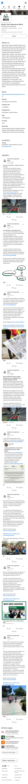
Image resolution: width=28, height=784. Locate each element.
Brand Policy (4, 777)
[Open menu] (25, 18)
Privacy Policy (5, 771)
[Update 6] (14, 527)
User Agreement (18, 768)
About (16, 766)
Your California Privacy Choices (19, 771)
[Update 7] (14, 598)
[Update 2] (14, 256)
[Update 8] (14, 679)
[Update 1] (14, 189)
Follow (14, 36)
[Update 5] (14, 461)
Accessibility (4, 768)
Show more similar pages (9, 752)
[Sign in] (25, 2)
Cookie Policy (5, 774)
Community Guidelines (7, 780)
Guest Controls (18, 777)
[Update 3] (14, 329)
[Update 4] (14, 399)
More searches (9, 760)
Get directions (6, 146)
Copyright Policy (18, 774)
